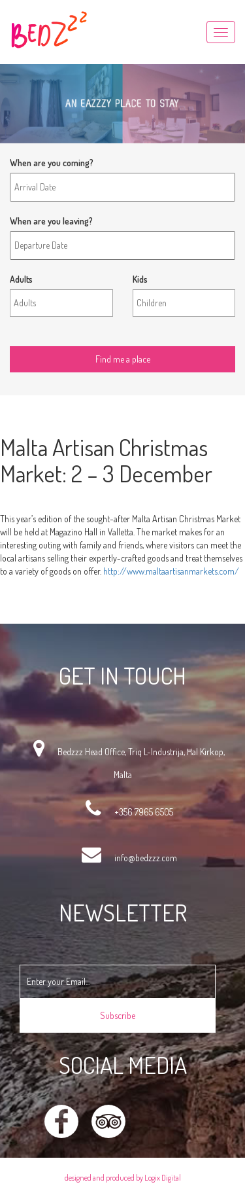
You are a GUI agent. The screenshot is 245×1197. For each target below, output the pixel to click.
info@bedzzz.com (145, 857)
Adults (21, 279)
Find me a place (38, 336)
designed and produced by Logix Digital (123, 1178)
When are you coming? (51, 162)
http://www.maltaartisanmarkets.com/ (171, 571)
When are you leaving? (51, 220)
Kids (140, 279)
